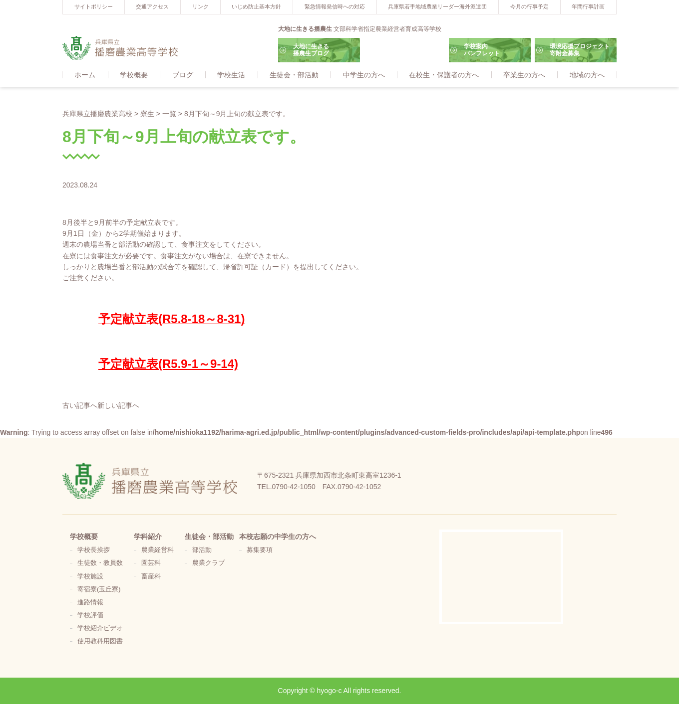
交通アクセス (152, 6)
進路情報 (90, 602)
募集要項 (260, 550)
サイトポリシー (93, 6)
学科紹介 (148, 537)
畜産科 (151, 576)
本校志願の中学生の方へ (277, 537)
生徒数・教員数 (100, 563)
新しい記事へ (118, 406)
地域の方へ (587, 75)
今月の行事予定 (529, 6)
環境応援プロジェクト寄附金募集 (580, 50)
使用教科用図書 (100, 641)
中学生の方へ (364, 75)
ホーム (84, 75)
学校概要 (134, 75)
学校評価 (90, 615)
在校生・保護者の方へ (444, 75)
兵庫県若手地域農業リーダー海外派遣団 (437, 6)
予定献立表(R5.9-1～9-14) (168, 364)
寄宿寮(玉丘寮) (98, 589)
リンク (200, 6)
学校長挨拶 (93, 550)
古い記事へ (79, 406)
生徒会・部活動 (294, 75)
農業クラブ (208, 563)
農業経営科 (157, 550)
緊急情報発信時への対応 (335, 6)
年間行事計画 (588, 6)
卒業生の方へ (524, 75)
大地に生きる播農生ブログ (311, 50)
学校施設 (90, 576)
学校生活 (231, 75)
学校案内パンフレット (482, 50)
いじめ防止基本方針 (256, 6)
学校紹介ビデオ (100, 628)
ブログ (182, 75)
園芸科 (151, 563)
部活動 (202, 550)
